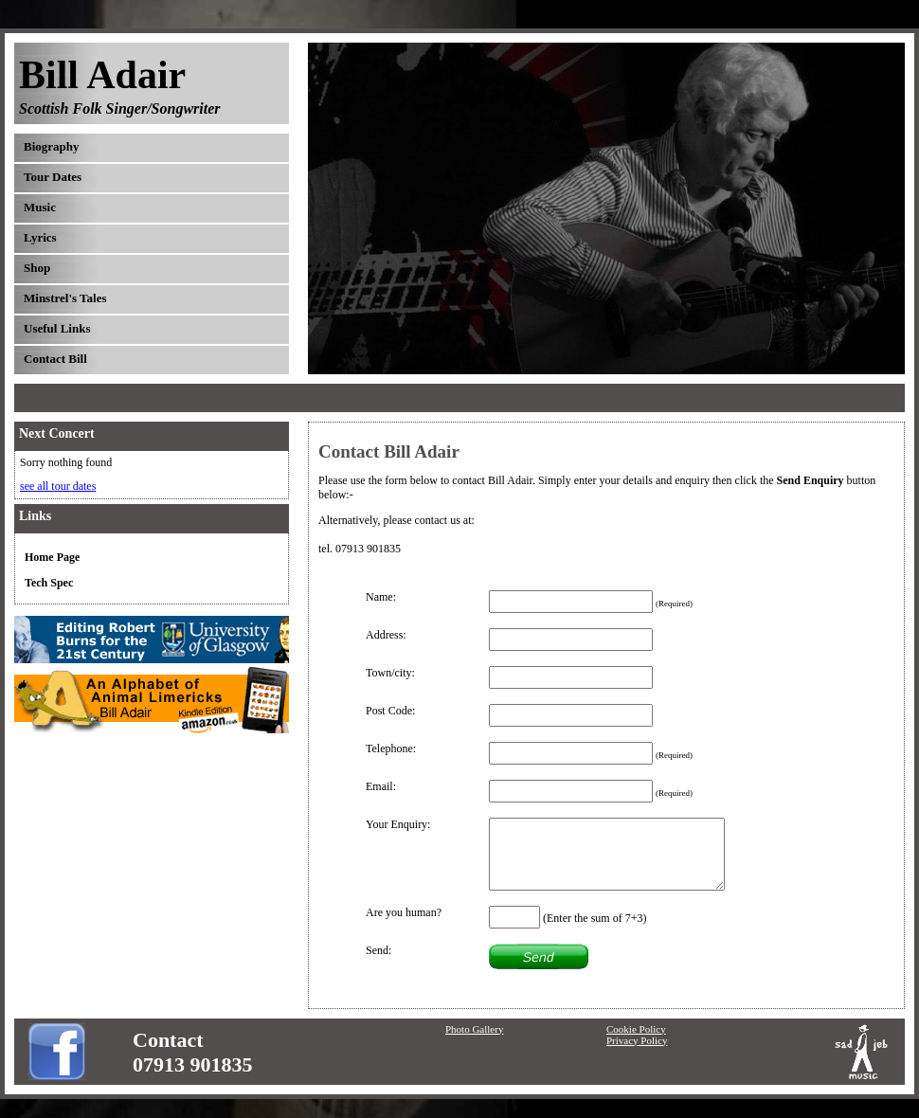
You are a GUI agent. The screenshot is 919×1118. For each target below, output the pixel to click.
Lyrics (40, 237)
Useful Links (57, 328)
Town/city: (390, 672)
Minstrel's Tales (65, 298)
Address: (386, 634)
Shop (37, 268)
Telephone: (391, 748)
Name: (381, 597)
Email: (381, 786)
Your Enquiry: (398, 824)
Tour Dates (52, 177)
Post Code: (390, 710)
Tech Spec (49, 582)
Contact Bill (55, 359)
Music (40, 207)
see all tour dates (58, 486)
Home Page (52, 557)
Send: (378, 950)
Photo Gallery (474, 1029)
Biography (52, 146)
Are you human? (403, 912)
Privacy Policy (636, 1040)
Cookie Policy (636, 1029)
